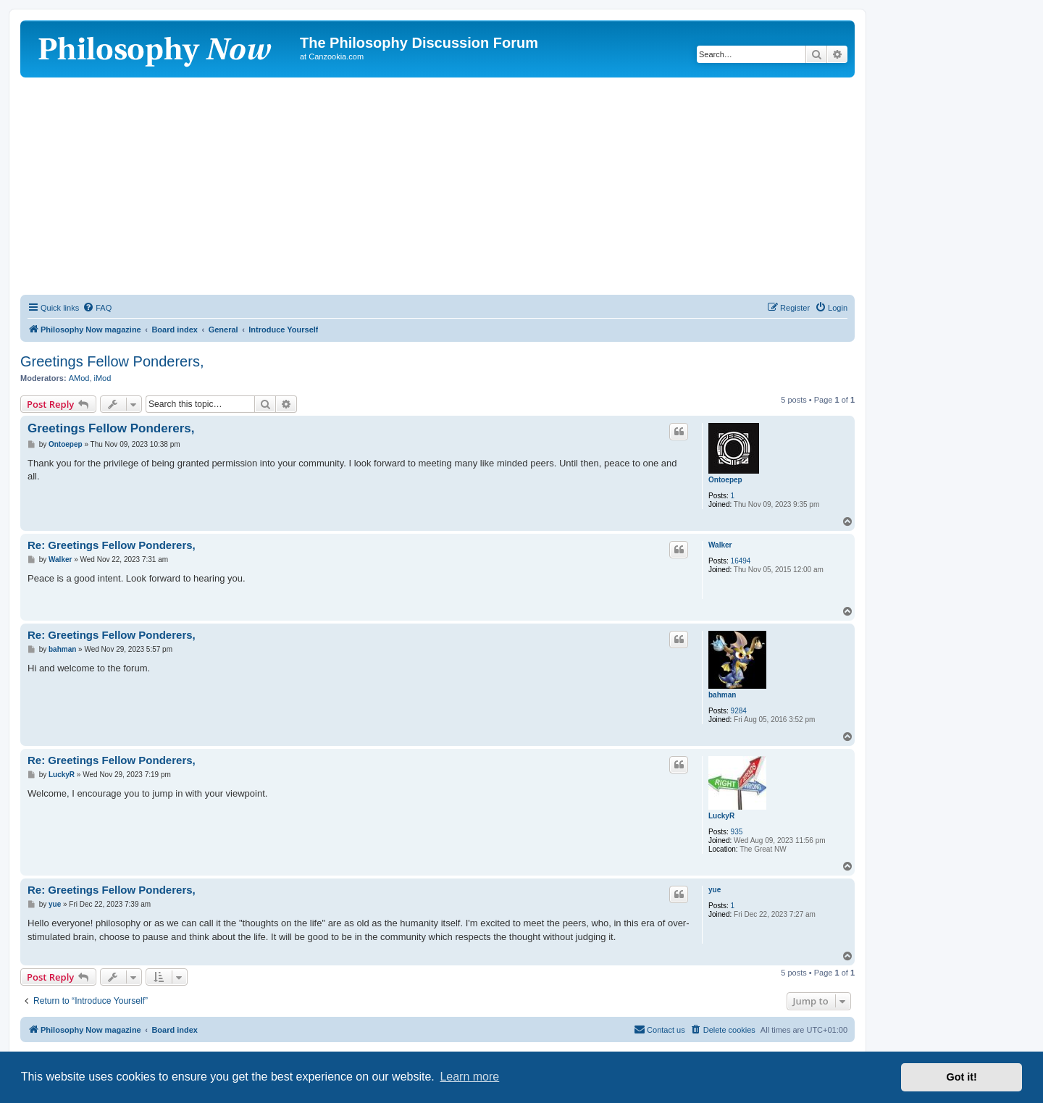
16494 (741, 561)
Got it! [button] (962, 1077)
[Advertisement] (437, 186)
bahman (722, 695)
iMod (103, 378)
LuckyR (721, 816)
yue (714, 890)
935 (737, 832)
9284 (739, 711)
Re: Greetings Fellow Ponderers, (112, 545)
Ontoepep (725, 480)
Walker (720, 545)
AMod (79, 378)
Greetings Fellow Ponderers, (112, 361)
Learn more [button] (469, 1076)
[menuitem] (97, 307)
